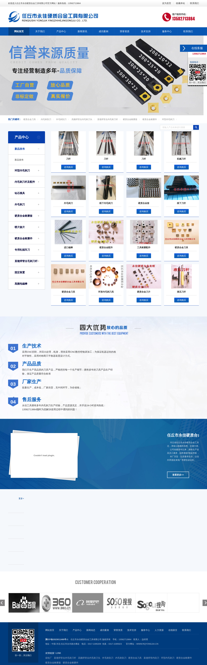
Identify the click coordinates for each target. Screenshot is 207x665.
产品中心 (22, 137)
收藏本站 (180, 3)
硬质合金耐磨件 (149, 119)
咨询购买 (68, 167)
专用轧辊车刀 (22, 249)
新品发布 (20, 148)
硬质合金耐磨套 (130, 119)
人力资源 (159, 630)
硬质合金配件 (106, 247)
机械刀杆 (181, 159)
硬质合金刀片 (143, 291)
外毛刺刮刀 (61, 119)
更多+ (21, 498)
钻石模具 (20, 193)
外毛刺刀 (20, 204)
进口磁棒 (68, 247)
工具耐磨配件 (143, 247)
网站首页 (49, 630)
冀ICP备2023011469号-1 (56, 639)
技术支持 (131, 630)
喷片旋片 (20, 227)
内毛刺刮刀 (46, 119)
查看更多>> (178, 475)
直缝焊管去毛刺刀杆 (26, 261)
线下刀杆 (181, 203)
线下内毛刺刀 (106, 203)
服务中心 (145, 630)
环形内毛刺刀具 (106, 291)
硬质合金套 (143, 203)
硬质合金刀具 (29, 119)
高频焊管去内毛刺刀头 (82, 119)
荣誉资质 (118, 630)
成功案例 (104, 630)
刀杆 (68, 159)
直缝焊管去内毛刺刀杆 (107, 119)
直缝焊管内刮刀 (151, 658)
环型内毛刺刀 (168, 119)
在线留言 (172, 630)
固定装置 (20, 272)
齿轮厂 (48, 658)
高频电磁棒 (21, 283)
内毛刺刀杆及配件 (25, 181)
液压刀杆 (181, 291)
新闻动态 (90, 630)
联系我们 (194, 3)
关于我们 (63, 630)
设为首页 (166, 3)
